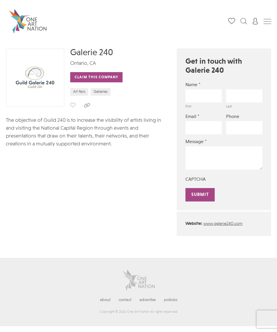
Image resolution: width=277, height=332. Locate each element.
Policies (170, 300)
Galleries (101, 92)
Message (196, 141)
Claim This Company (96, 77)
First (188, 106)
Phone (232, 116)
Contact (125, 300)
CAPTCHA (195, 179)
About (105, 300)
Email (192, 116)
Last (229, 106)
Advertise (148, 300)
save (72, 105)
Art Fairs (79, 92)
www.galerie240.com (222, 224)
